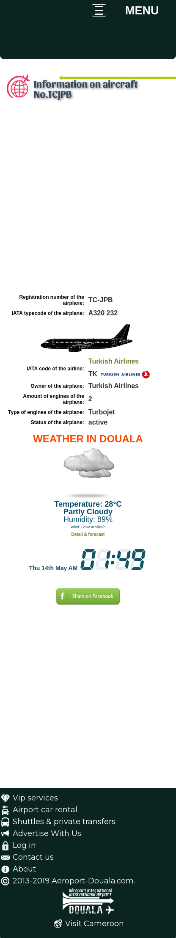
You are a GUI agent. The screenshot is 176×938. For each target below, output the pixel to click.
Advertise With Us (47, 833)
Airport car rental (45, 809)
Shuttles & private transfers (64, 821)
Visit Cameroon (94, 923)
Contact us (33, 857)
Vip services (35, 798)
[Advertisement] (88, 199)
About (24, 869)
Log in (24, 845)
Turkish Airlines (113, 361)
